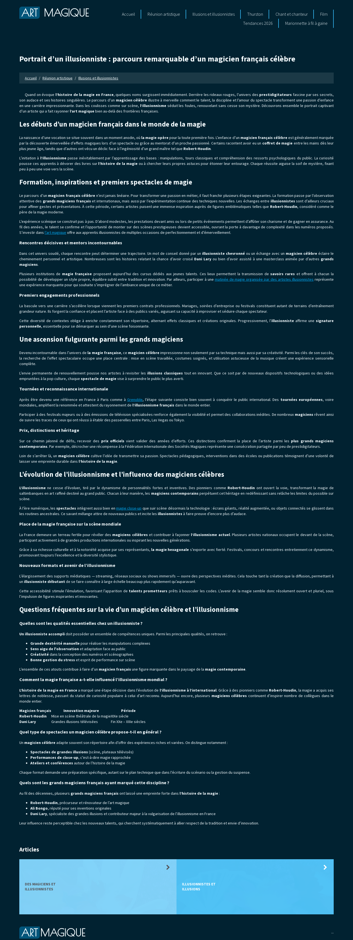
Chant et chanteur (292, 14)
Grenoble (135, 399)
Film (324, 14)
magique (54, 13)
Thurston (255, 14)
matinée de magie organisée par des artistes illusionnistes (264, 279)
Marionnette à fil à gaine (306, 23)
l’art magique (55, 232)
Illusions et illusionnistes (213, 14)
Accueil (128, 14)
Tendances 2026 (258, 23)
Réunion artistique (164, 14)
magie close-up (128, 508)
